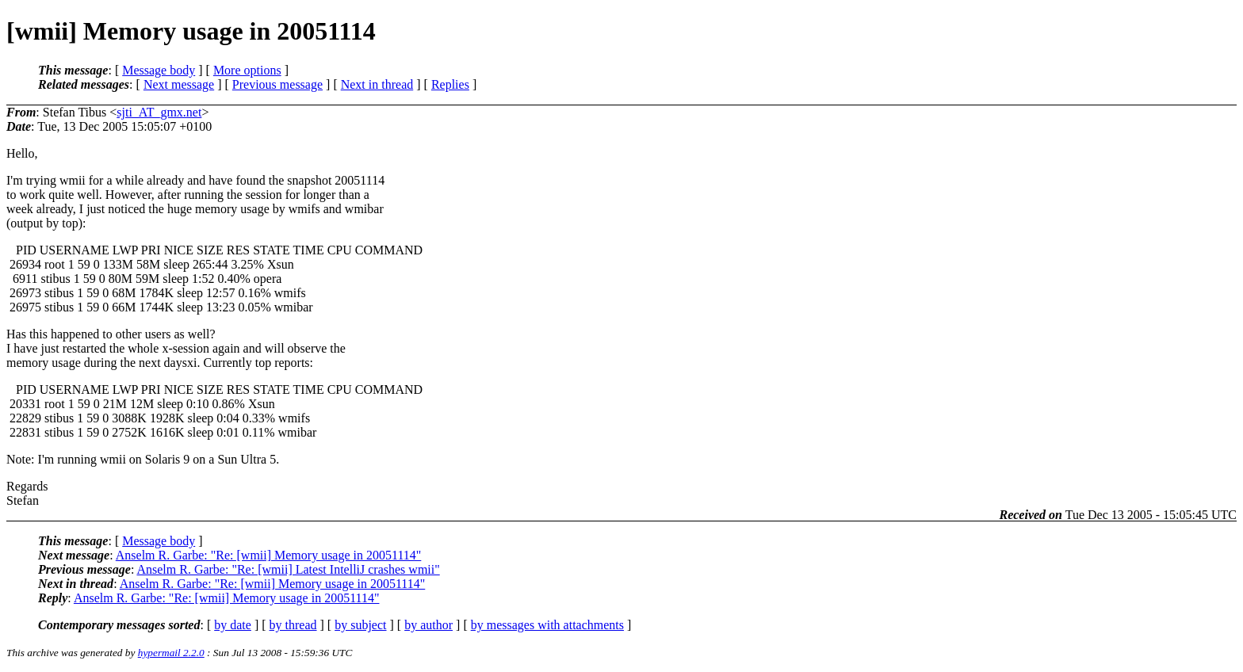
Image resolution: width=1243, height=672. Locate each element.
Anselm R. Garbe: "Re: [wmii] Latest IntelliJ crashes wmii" (287, 569)
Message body (158, 70)
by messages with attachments (547, 625)
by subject (360, 625)
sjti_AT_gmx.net (159, 112)
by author (428, 625)
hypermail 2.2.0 (171, 653)
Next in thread (377, 84)
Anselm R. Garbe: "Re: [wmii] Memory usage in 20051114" (269, 555)
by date (232, 625)
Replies (450, 84)
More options (247, 70)
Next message (178, 84)
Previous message (277, 84)
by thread (293, 625)
